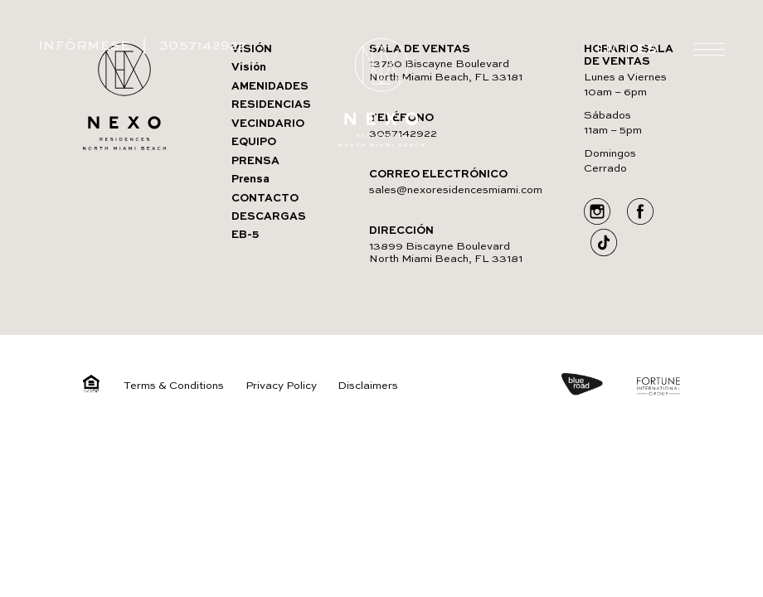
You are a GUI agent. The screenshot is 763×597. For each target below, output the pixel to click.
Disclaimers (368, 386)
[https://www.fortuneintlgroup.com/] (658, 388)
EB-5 (245, 235)
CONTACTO (265, 198)
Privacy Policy (281, 386)
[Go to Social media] (597, 213)
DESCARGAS (268, 216)
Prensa (250, 179)
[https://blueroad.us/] (597, 386)
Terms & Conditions (174, 386)
